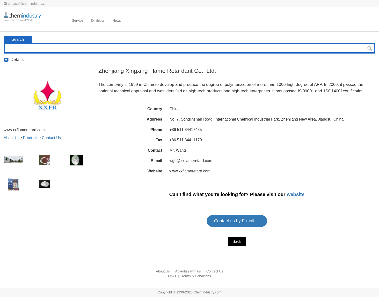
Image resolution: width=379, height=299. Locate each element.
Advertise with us (188, 271)
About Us (12, 138)
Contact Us (51, 138)
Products (30, 138)
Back (237, 241)
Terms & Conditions (196, 276)
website (295, 194)
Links (172, 276)
